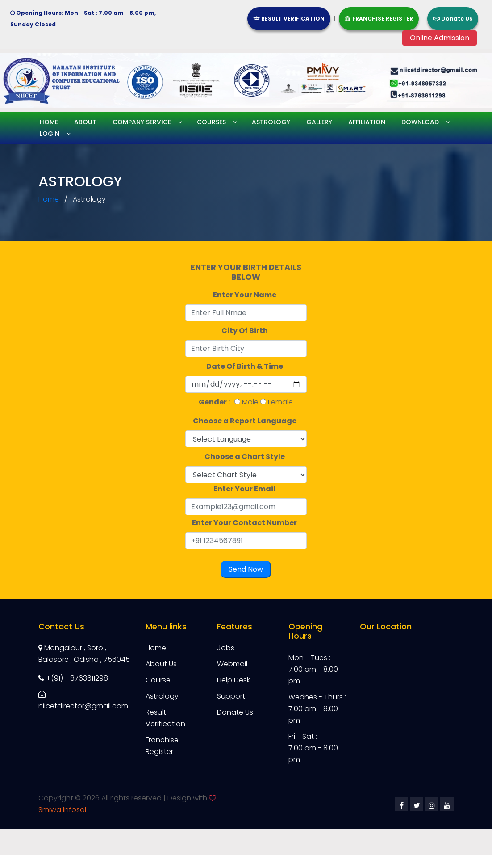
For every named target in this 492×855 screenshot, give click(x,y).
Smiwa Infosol (62, 809)
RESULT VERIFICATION (289, 18)
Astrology (271, 122)
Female (280, 402)
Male (250, 402)
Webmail (232, 664)
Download (420, 122)
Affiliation (366, 122)
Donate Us (452, 18)
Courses (211, 122)
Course (158, 680)
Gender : (216, 402)
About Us (161, 664)
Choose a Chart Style (246, 456)
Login (49, 133)
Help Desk (233, 680)
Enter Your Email (245, 489)
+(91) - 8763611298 (73, 678)
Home (49, 122)
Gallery (319, 122)
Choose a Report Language (246, 421)
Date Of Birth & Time (246, 366)
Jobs (225, 648)
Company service (142, 122)
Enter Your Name (246, 295)
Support (231, 696)
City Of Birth (246, 330)
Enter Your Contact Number (246, 523)
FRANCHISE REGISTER (379, 18)
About (85, 122)
